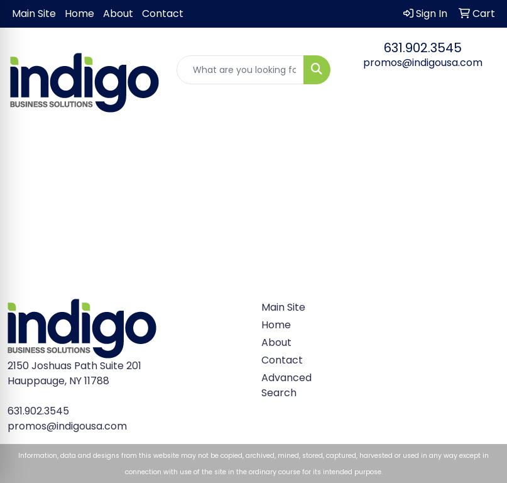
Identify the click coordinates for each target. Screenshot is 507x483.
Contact (162, 13)
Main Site (34, 13)
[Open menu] (481, 144)
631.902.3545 (423, 48)
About (118, 13)
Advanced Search (285, 385)
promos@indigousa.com (422, 62)
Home (79, 13)
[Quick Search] (240, 69)
